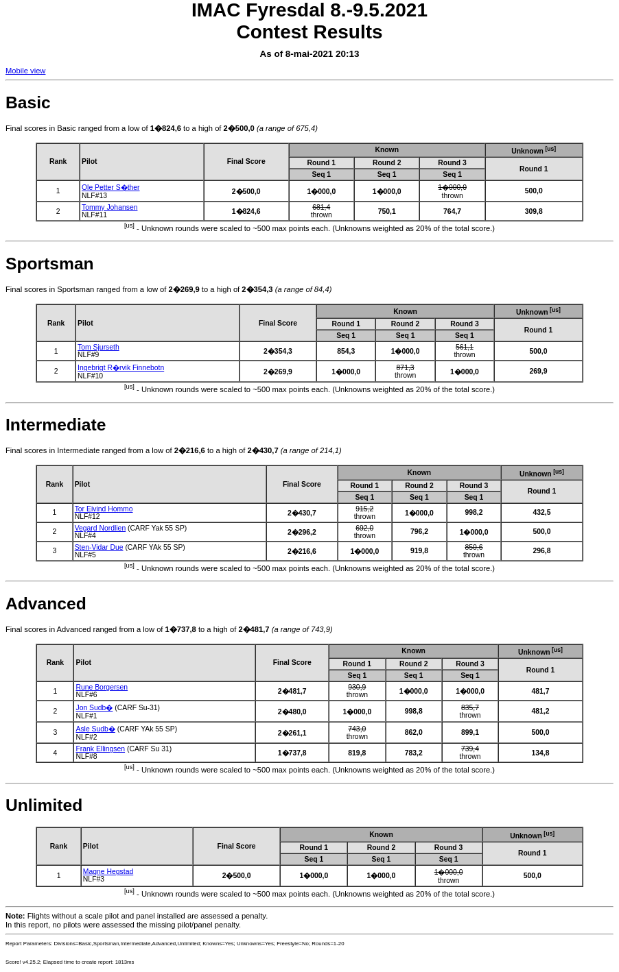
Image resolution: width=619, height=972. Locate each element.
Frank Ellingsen (100, 749)
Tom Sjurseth (98, 347)
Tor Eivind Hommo (104, 509)
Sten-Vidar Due (99, 547)
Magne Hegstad (108, 871)
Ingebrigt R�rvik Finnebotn (121, 368)
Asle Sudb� (95, 729)
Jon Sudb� (94, 708)
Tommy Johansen (109, 207)
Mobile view (25, 70)
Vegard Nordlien (100, 528)
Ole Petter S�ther (111, 187)
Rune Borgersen (101, 687)
